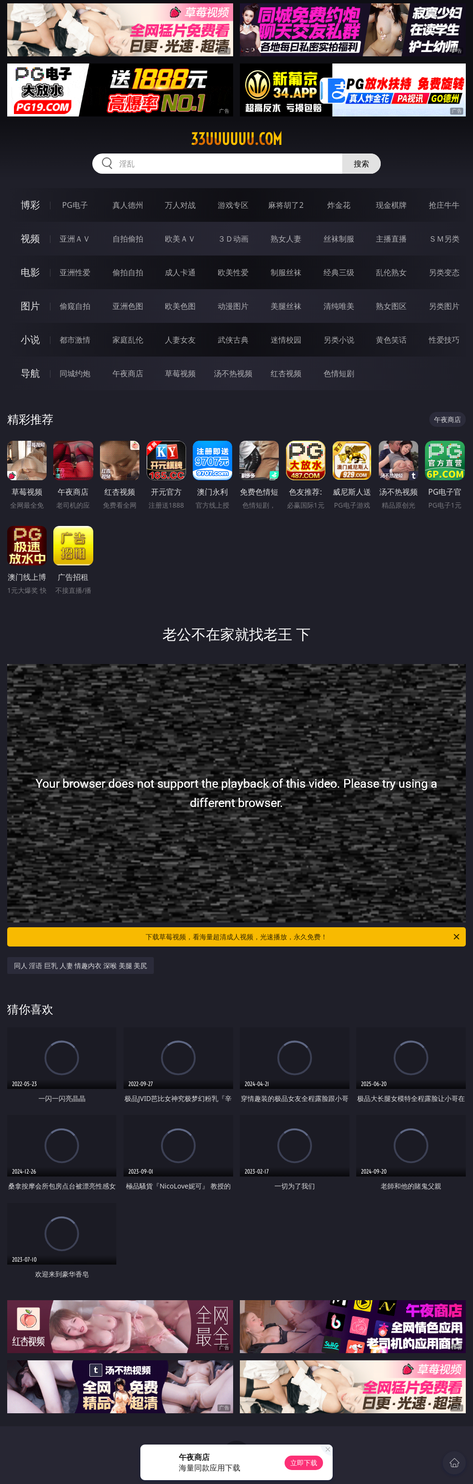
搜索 (361, 163)
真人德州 (127, 205)
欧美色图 (180, 306)
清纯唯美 (339, 306)
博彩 (30, 204)
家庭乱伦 (127, 339)
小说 (30, 339)
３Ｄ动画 (233, 238)
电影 (30, 272)
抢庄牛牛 (444, 205)
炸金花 (338, 205)
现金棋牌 (391, 205)
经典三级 (339, 272)
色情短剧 (339, 373)
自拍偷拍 (127, 238)
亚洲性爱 (75, 272)
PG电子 (74, 205)
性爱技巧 (444, 339)
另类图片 (444, 306)
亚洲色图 (127, 306)
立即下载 (303, 1462)
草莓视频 (180, 373)
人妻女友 (180, 339)
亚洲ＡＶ (75, 238)
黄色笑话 (391, 339)
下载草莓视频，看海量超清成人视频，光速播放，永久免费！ (303, 937)
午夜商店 (127, 373)
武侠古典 (233, 339)
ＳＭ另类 (444, 238)
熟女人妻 (286, 238)
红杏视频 (286, 373)
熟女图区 (391, 306)
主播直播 (391, 238)
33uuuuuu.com (236, 139)
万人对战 (180, 205)
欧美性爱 (233, 272)
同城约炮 (75, 373)
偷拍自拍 (127, 272)
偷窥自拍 (75, 306)
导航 (30, 373)
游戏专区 (233, 205)
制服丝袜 (286, 272)
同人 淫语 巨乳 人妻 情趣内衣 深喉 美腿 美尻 (80, 965)
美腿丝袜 (286, 306)
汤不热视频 (233, 373)
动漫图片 (233, 306)
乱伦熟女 (391, 272)
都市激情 (75, 339)
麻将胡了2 (285, 205)
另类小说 (339, 339)
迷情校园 (286, 339)
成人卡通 (180, 272)
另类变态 (444, 272)
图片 (30, 305)
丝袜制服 (339, 238)
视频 (30, 238)
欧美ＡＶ (180, 238)
